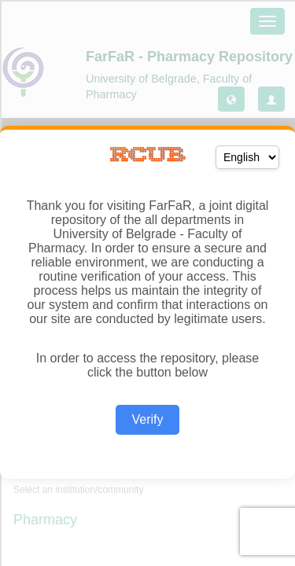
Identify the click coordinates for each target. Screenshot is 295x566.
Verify (147, 419)
